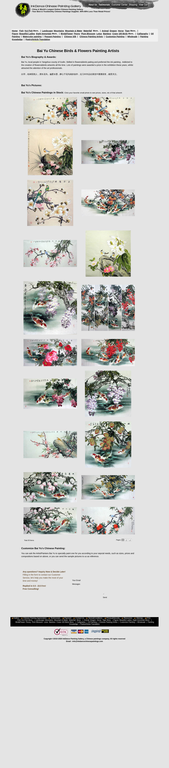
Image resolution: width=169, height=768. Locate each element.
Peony (77, 34)
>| (130, 540)
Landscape (47, 31)
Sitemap (139, 618)
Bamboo (107, 34)
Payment (67, 618)
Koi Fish (29, 31)
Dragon (113, 31)
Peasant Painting (52, 36)
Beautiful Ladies (27, 34)
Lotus (99, 34)
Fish (21, 31)
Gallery (16, 618)
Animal (105, 31)
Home (15, 31)
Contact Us (80, 618)
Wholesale (132, 36)
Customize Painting (115, 36)
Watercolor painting (32, 36)
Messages (88, 589)
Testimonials (55, 618)
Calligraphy (142, 34)
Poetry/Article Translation (37, 39)
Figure (15, 34)
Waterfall (87, 31)
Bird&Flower (67, 34)
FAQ (148, 618)
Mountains (59, 31)
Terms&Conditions (95, 618)
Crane (115, 34)
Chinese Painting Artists (91, 36)
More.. (36, 31)
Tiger (127, 31)
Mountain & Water (73, 31)
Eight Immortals (43, 34)
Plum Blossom (88, 34)
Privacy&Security (113, 618)
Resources (128, 618)
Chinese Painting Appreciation (34, 618)
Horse (121, 31)
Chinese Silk (70, 36)
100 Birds (123, 34)
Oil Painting (92, 622)
